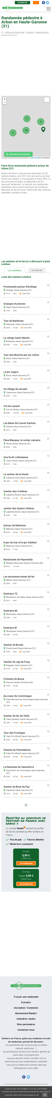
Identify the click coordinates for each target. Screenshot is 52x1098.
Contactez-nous (26, 1030)
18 (26, 130)
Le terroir (37, 270)
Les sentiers (14, 270)
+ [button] (4, 99)
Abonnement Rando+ (26, 1013)
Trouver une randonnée (26, 997)
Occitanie (30, 32)
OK (44, 1095)
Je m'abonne (26, 863)
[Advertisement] (26, 67)
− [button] (4, 102)
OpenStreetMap (36, 158)
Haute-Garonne (42, 32)
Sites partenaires (26, 1024)
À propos (22, 3)
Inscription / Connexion (26, 1008)
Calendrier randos (26, 1019)
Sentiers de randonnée (14, 32)
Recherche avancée (20, 154)
